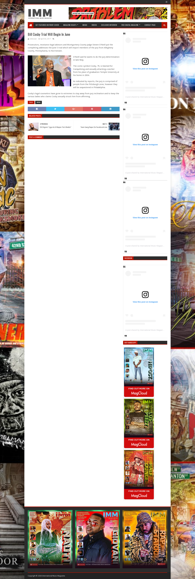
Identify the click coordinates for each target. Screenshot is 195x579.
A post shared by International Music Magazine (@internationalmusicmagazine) (158, 97)
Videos (94, 24)
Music (84, 24)
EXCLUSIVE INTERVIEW (109, 24)
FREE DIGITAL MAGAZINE (129, 24)
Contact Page (149, 24)
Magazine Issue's (69, 24)
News (38, 102)
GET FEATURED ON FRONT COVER (47, 24)
